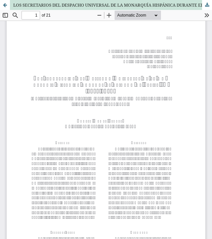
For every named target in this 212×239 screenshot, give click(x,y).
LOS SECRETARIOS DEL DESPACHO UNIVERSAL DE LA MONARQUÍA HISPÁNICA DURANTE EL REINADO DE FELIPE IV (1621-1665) (112, 5)
